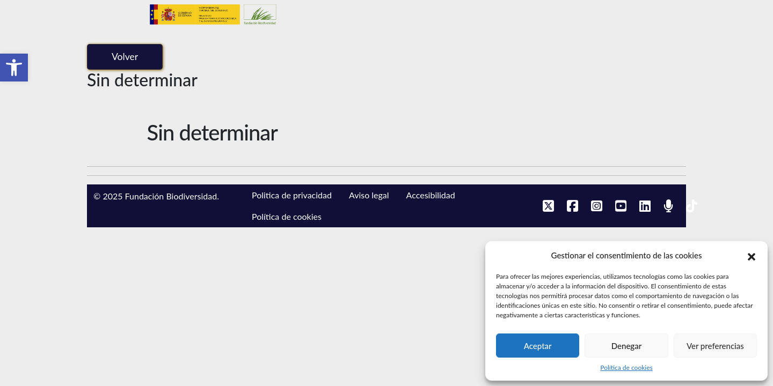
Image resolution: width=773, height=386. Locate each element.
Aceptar (538, 346)
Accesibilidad (430, 195)
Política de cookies (626, 367)
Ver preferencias (715, 346)
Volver (125, 56)
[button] (14, 67)
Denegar (626, 346)
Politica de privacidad (292, 195)
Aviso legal (369, 195)
